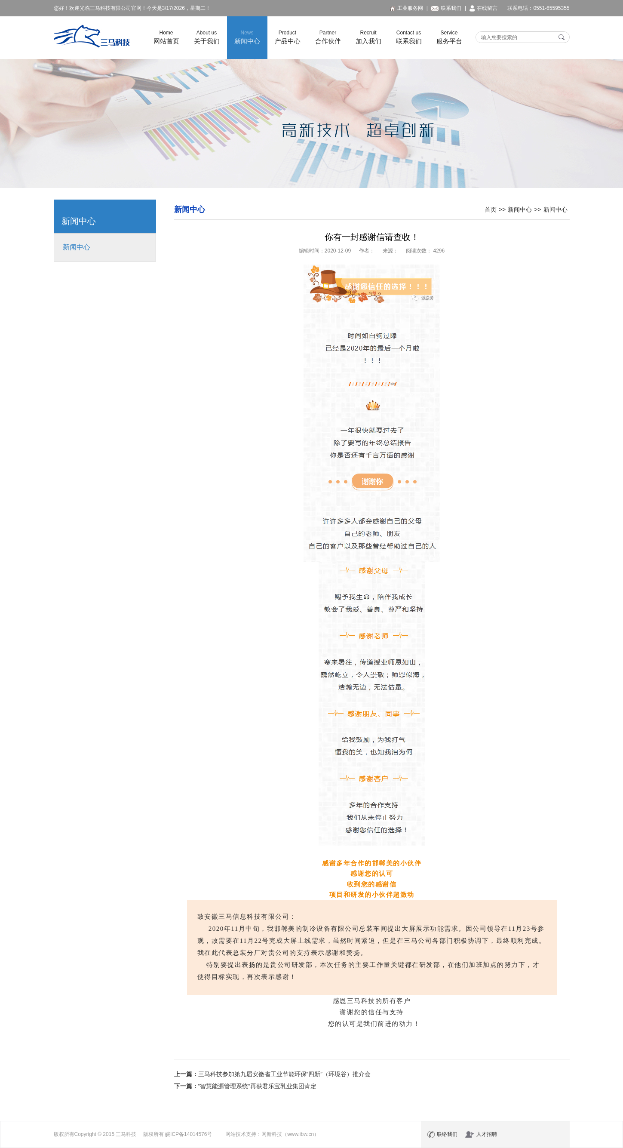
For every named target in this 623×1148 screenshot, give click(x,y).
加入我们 (368, 37)
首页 (491, 209)
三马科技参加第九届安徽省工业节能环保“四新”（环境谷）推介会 (284, 1074)
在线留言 (483, 8)
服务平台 (449, 37)
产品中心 (288, 37)
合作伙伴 (328, 37)
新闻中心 (247, 37)
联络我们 (442, 1134)
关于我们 (207, 37)
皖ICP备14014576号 (188, 1134)
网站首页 (166, 37)
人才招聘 (481, 1134)
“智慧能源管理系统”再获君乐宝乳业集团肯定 (257, 1086)
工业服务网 (406, 8)
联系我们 (446, 8)
